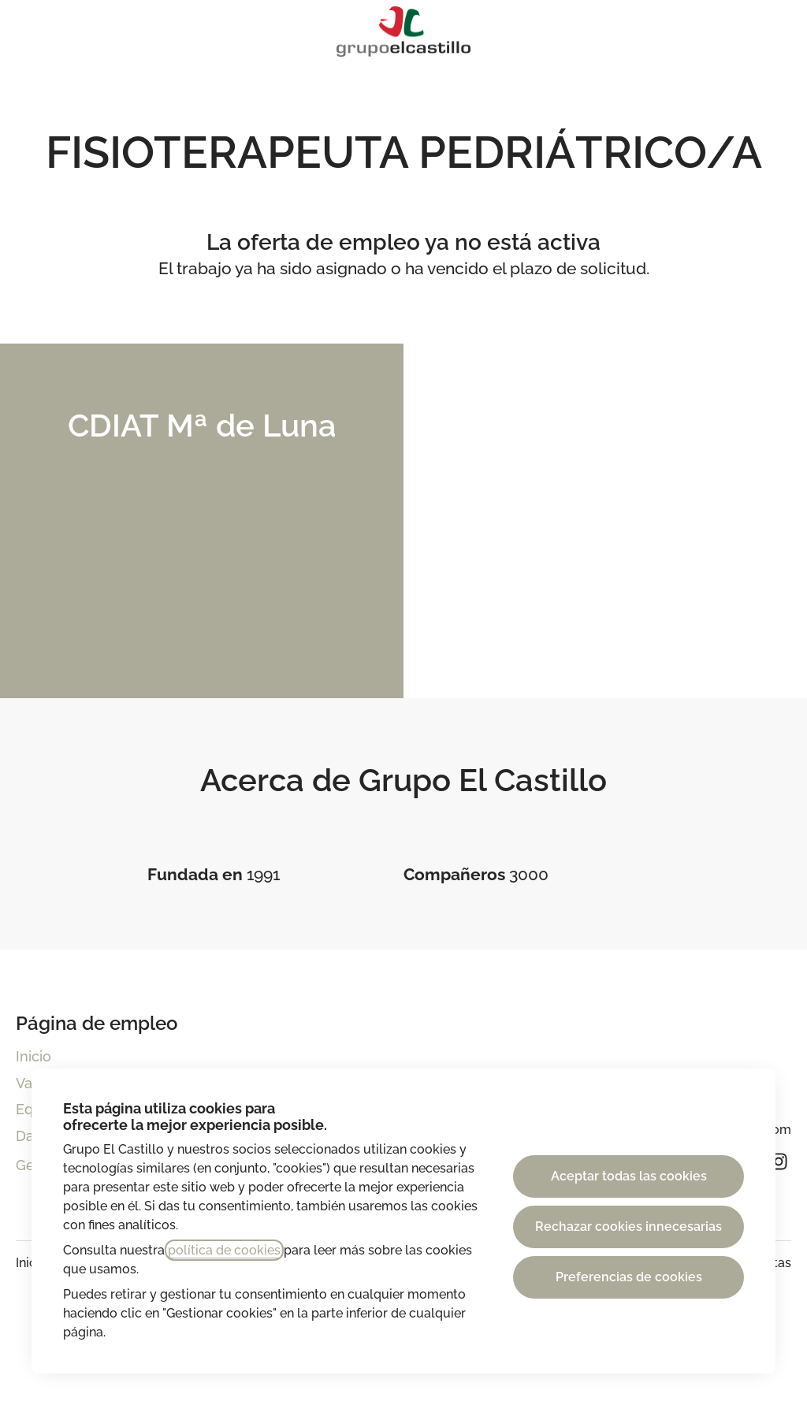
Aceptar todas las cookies (629, 1176)
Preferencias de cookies (629, 1276)
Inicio (33, 1056)
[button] (775, 31)
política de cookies (224, 1250)
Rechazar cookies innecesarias (628, 1226)
